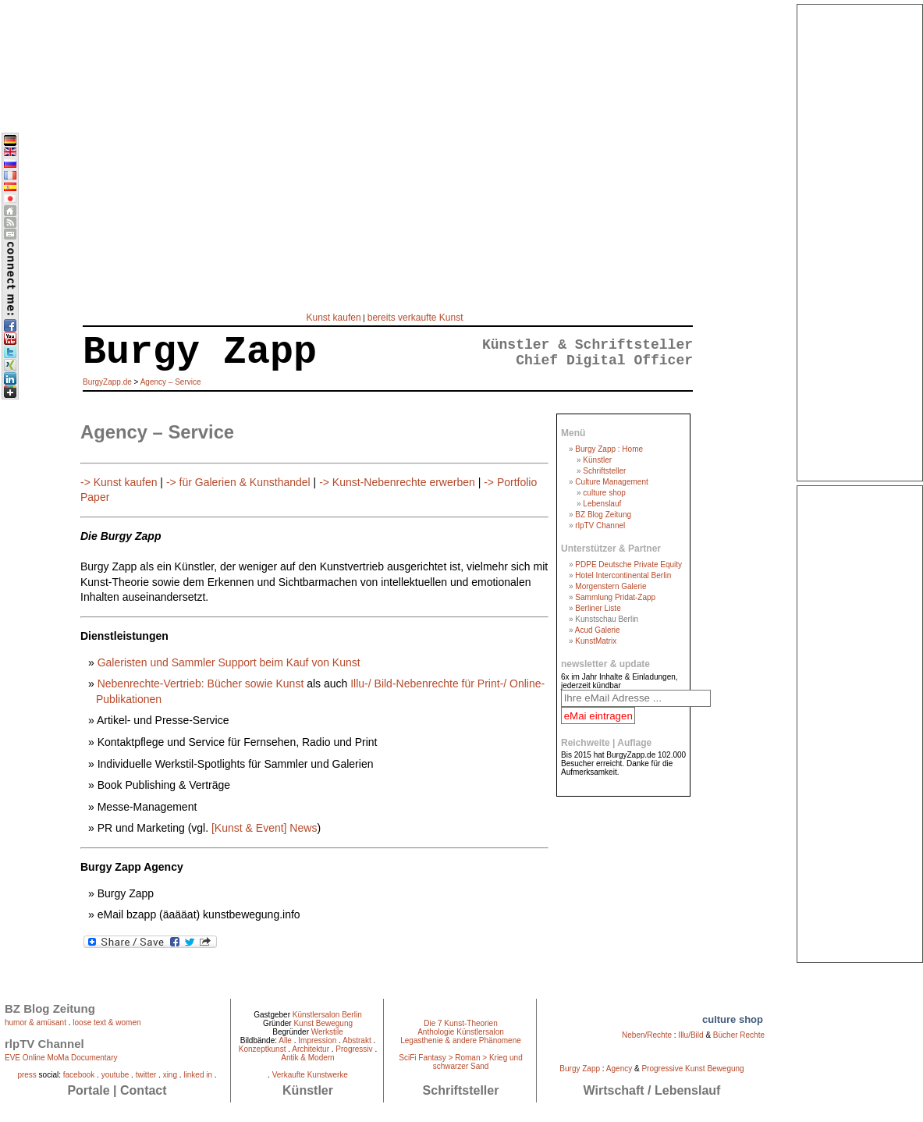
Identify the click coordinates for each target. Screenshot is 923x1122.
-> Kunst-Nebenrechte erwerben (397, 482)
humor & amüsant (35, 1022)
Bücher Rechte (739, 1035)
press (26, 1075)
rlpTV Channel (600, 525)
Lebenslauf (602, 503)
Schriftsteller (604, 471)
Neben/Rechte (647, 1035)
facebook (79, 1075)
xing (170, 1075)
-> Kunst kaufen (118, 482)
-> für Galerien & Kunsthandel (238, 482)
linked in (197, 1075)
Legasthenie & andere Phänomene (460, 1040)
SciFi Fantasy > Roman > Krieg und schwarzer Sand (460, 1062)
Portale (88, 1090)
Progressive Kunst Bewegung (692, 1068)
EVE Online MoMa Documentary (61, 1057)
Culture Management (611, 482)
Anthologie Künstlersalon (460, 1032)
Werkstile (327, 1032)
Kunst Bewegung (323, 1023)
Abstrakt (357, 1040)
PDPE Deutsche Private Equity (628, 564)
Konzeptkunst (262, 1049)
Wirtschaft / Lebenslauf (652, 1090)
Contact (143, 1090)
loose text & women (106, 1022)
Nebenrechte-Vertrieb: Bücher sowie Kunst (202, 683)
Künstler (597, 460)
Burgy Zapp (579, 1068)
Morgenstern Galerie (610, 586)
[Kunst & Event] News (264, 828)
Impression (317, 1040)
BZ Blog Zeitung (603, 514)
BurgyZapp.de (107, 382)
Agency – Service (170, 382)
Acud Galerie (597, 630)
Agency (619, 1068)
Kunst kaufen (334, 317)
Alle (285, 1040)
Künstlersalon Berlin (327, 1014)
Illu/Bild (690, 1035)
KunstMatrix (595, 641)
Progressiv (353, 1049)
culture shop (604, 492)
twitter (146, 1075)
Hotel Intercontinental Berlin (623, 575)
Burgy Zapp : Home (609, 449)
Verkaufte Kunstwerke (310, 1075)
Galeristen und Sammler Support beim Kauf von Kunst (229, 662)
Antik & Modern (307, 1057)
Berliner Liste (597, 608)
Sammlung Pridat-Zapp (615, 597)
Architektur (310, 1049)
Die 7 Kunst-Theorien (461, 1023)
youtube (115, 1075)
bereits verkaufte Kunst (415, 317)
